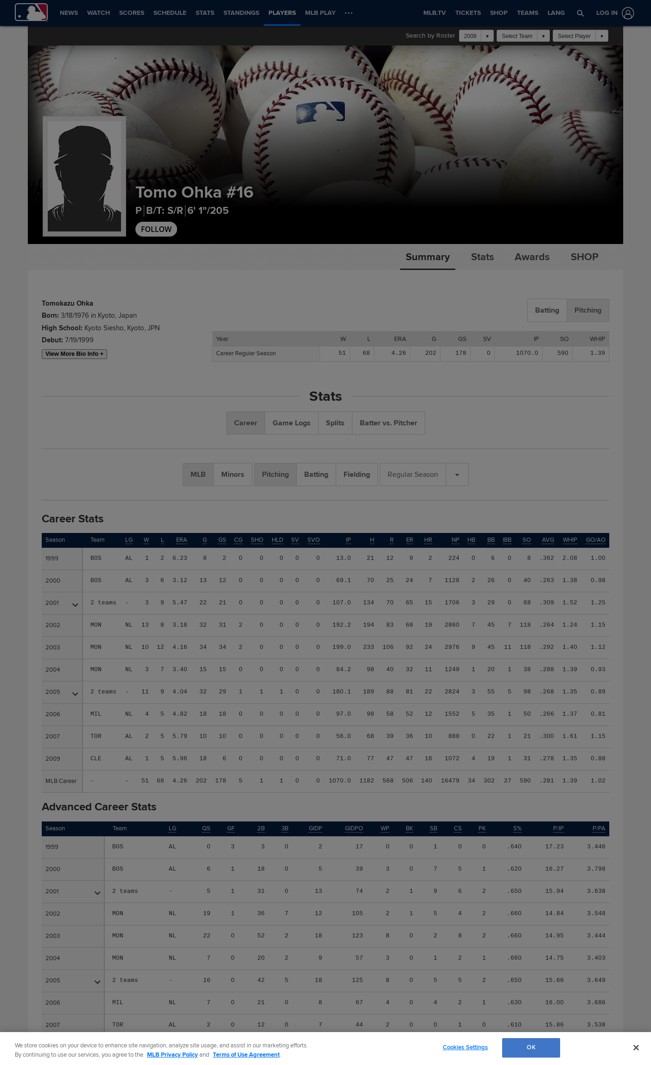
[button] (580, 13)
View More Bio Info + (74, 353)
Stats (482, 257)
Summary (428, 257)
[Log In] (613, 13)
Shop (585, 257)
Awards (532, 257)
